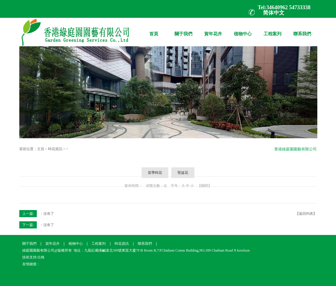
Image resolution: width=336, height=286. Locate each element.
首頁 (154, 29)
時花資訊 (55, 149)
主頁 (40, 149)
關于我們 (183, 29)
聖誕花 (182, 173)
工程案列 (272, 29)
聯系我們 (302, 29)
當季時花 (155, 173)
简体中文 (273, 13)
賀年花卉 (213, 29)
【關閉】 (204, 186)
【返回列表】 (306, 214)
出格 (41, 257)
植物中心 (243, 29)
